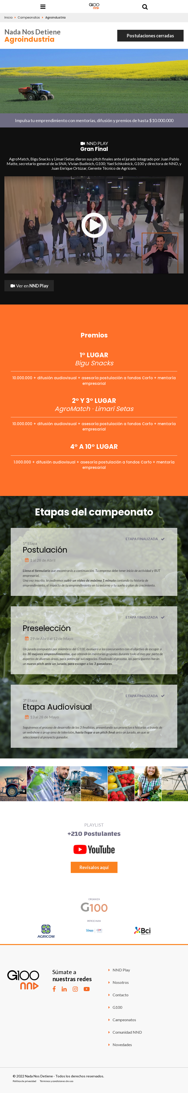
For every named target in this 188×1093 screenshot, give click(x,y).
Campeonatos (29, 17)
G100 (114, 1007)
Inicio (8, 17)
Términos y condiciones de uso (56, 1081)
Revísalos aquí (94, 867)
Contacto (118, 994)
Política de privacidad (24, 1081)
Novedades (119, 1044)
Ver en (29, 285)
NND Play (118, 969)
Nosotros (118, 982)
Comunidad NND (124, 1032)
